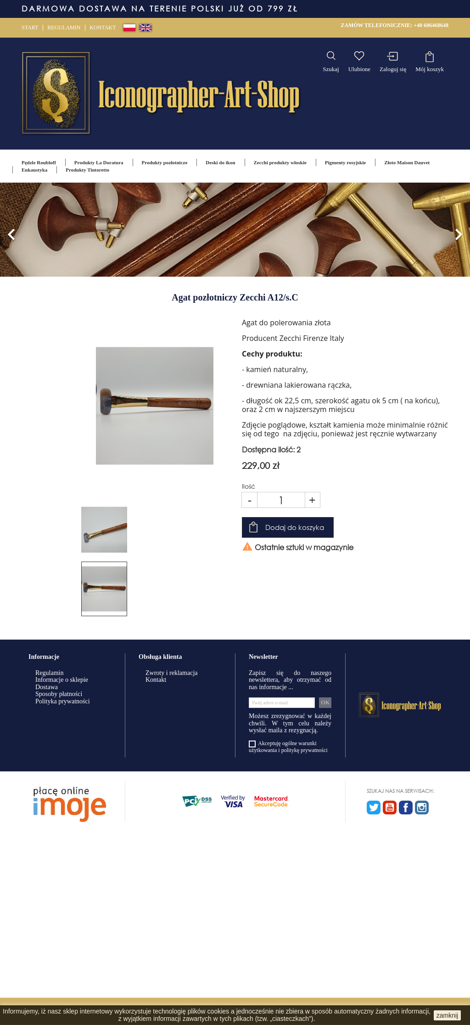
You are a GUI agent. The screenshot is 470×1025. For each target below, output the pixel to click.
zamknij (447, 1015)
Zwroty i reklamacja (171, 672)
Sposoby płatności (58, 694)
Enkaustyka (34, 170)
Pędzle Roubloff (39, 162)
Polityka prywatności (62, 701)
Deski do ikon (220, 162)
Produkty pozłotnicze (165, 162)
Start (30, 27)
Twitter (373, 807)
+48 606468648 (431, 25)
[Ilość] (281, 500)
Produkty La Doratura (98, 162)
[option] (235, 230)
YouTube (390, 807)
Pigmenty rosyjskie (345, 162)
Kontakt (103, 27)
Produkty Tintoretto (87, 170)
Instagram (422, 807)
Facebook (406, 807)
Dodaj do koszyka (294, 527)
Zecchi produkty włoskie (280, 162)
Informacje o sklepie (61, 679)
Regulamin (63, 27)
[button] (11, 230)
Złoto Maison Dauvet (407, 162)
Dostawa (46, 687)
